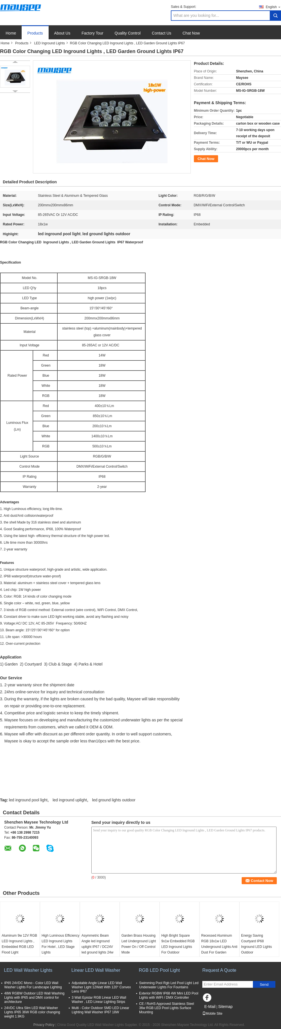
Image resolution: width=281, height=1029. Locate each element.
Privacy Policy (44, 1025)
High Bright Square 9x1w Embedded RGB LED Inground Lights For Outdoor (178, 944)
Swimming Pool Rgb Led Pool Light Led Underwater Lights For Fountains (168, 985)
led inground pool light (28, 800)
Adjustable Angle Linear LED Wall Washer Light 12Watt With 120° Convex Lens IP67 (101, 987)
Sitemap (225, 1006)
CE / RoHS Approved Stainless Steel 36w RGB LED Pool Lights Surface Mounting (166, 1008)
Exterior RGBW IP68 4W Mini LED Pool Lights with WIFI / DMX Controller (168, 995)
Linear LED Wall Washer (95, 970)
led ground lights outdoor (113, 800)
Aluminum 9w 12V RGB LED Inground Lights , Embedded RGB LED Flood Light (19, 944)
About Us (62, 33)
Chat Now (191, 33)
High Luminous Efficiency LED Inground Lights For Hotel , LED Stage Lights (61, 944)
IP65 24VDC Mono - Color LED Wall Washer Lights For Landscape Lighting (33, 985)
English (273, 7)
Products (35, 33)
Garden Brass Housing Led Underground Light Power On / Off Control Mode (138, 944)
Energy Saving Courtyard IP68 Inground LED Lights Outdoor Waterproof (259, 947)
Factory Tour (92, 33)
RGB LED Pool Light (159, 970)
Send (264, 984)
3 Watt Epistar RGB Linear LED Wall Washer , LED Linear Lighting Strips (99, 1000)
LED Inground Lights (49, 43)
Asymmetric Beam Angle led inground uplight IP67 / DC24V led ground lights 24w (97, 944)
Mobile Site (212, 1014)
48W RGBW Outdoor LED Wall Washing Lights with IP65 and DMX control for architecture (34, 997)
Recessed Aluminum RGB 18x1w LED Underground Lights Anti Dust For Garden (219, 944)
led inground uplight (70, 800)
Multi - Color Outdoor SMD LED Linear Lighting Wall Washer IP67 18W (100, 1010)
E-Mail (210, 1006)
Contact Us (161, 33)
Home (11, 33)
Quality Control (128, 33)
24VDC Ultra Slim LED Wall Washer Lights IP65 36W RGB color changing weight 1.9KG (32, 1012)
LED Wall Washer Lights (28, 970)
